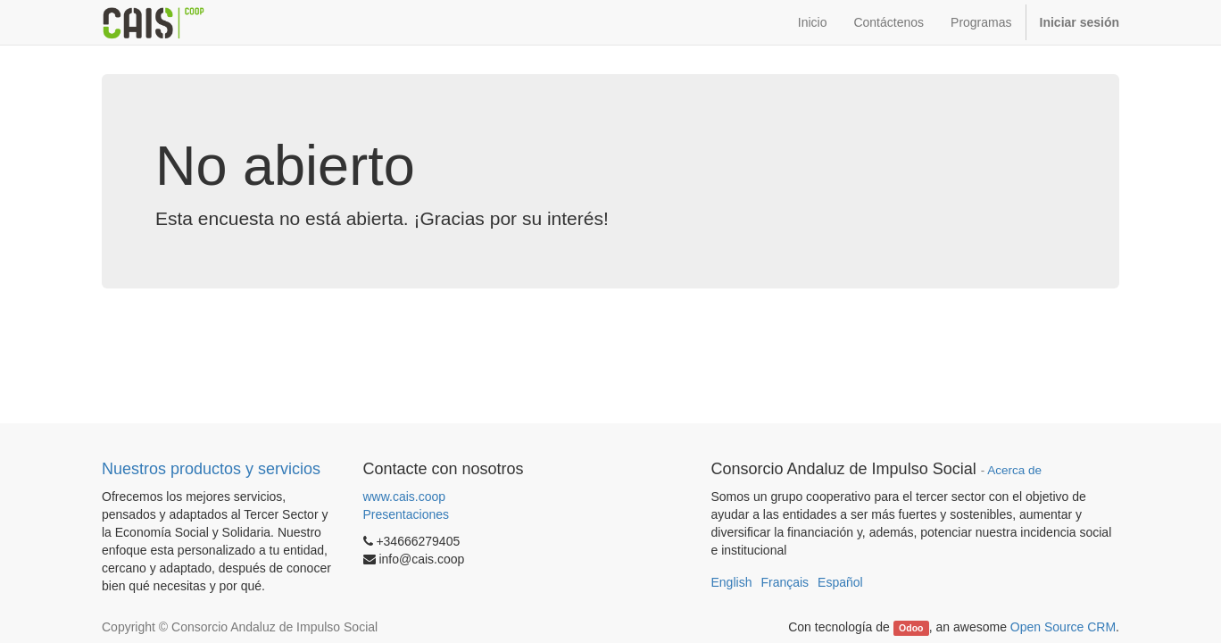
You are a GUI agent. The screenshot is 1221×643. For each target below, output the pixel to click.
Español (840, 582)
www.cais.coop (404, 496)
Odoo (911, 627)
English (731, 582)
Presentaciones (406, 514)
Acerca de (1014, 470)
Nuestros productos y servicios (211, 469)
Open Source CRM (1063, 627)
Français (784, 582)
